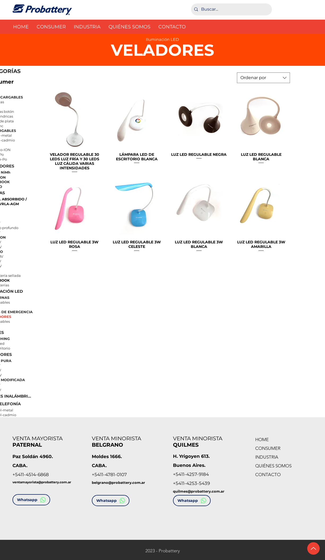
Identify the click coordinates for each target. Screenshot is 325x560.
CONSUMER (267, 448)
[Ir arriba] (313, 548)
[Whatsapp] (31, 499)
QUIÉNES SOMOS (273, 465)
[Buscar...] (231, 9)
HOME (262, 439)
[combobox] (263, 77)
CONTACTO (268, 474)
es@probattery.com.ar (204, 491)
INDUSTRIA (266, 457)
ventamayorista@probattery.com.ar (41, 482)
